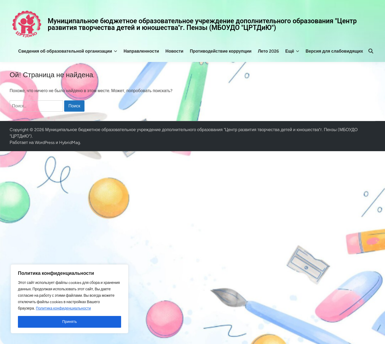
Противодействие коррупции (221, 51)
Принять (69, 321)
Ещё (292, 51)
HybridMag (69, 142)
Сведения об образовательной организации (67, 51)
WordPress (45, 142)
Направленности (141, 51)
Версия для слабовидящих (334, 51)
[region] (69, 298)
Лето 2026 (268, 51)
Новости (174, 51)
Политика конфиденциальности (63, 308)
